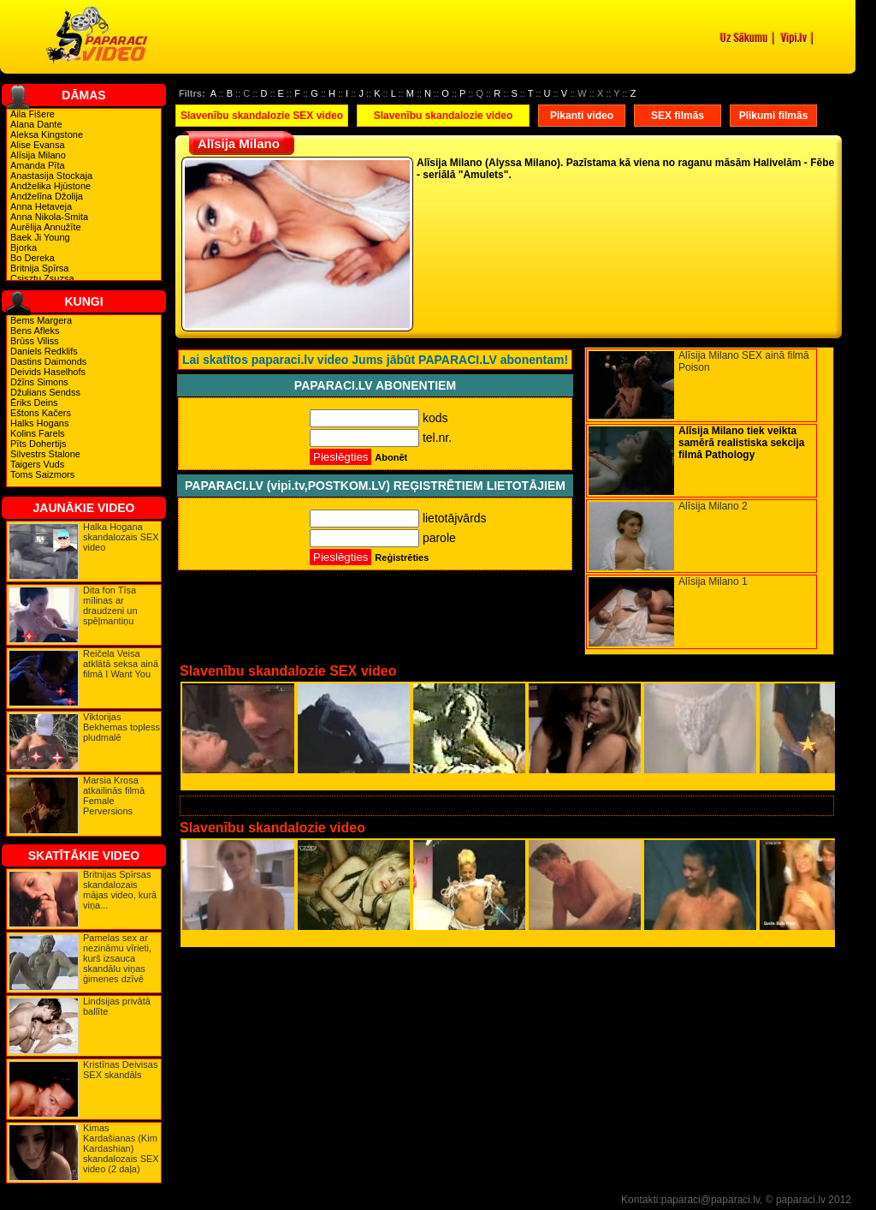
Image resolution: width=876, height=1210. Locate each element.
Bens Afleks (34, 330)
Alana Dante (36, 124)
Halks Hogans (39, 423)
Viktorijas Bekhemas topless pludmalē (121, 727)
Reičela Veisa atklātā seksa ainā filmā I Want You (120, 663)
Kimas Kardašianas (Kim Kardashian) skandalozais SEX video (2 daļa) (121, 1148)
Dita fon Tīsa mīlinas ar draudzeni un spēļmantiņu (110, 605)
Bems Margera (41, 320)
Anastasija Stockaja (51, 175)
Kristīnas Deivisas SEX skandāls (120, 1069)
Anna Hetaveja (41, 206)
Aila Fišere (32, 114)
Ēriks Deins (34, 402)
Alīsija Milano (38, 155)
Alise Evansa (37, 145)
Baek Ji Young (40, 237)
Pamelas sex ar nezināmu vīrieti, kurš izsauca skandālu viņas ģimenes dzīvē (117, 958)
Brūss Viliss (34, 341)
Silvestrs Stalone (45, 454)
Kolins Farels (37, 433)
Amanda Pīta (37, 165)
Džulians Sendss (45, 392)
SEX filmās (677, 116)
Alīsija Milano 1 (713, 581)
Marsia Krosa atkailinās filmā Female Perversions (114, 795)
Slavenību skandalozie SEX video (262, 116)
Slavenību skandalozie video (443, 116)
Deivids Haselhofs (48, 372)
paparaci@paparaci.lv (710, 1200)
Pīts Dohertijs (38, 443)
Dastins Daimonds (48, 361)
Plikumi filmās (773, 116)
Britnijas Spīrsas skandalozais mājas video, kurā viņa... (120, 889)
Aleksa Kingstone (46, 134)
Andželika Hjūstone (50, 186)
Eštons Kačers (40, 413)
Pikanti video (581, 116)
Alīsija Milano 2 (713, 506)
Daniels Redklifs (44, 351)
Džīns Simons (39, 382)
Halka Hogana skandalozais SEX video (121, 537)
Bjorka (23, 247)
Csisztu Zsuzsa (42, 278)
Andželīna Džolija (46, 196)
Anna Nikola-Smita (49, 217)
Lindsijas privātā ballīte (117, 1006)
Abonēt (391, 457)
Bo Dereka (32, 258)
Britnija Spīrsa (39, 268)
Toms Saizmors (42, 474)
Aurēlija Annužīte (45, 227)
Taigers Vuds (37, 464)
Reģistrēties (402, 557)
